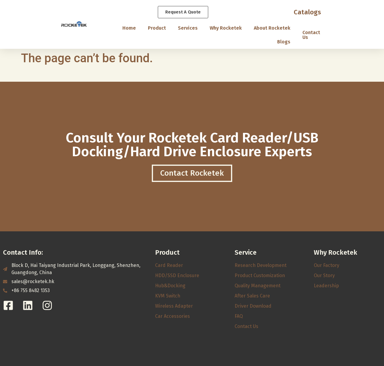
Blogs (283, 42)
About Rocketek (272, 28)
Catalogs (307, 12)
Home (129, 28)
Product (157, 28)
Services (188, 28)
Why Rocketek (226, 28)
